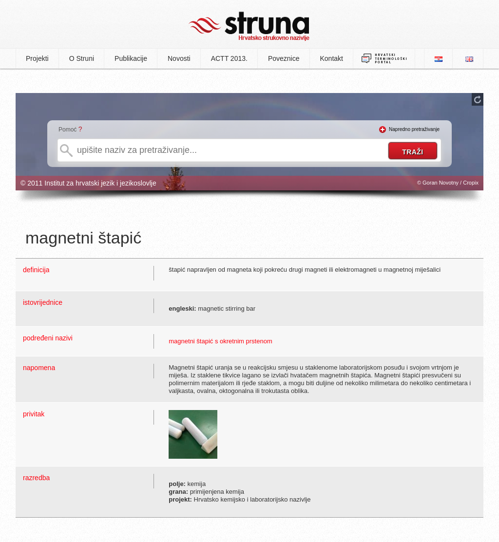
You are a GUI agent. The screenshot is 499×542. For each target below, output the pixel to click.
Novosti (179, 58)
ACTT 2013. (229, 58)
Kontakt (331, 58)
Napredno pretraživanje (414, 129)
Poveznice (284, 58)
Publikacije (131, 58)
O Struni (81, 58)
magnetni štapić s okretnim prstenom (220, 341)
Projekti (37, 58)
